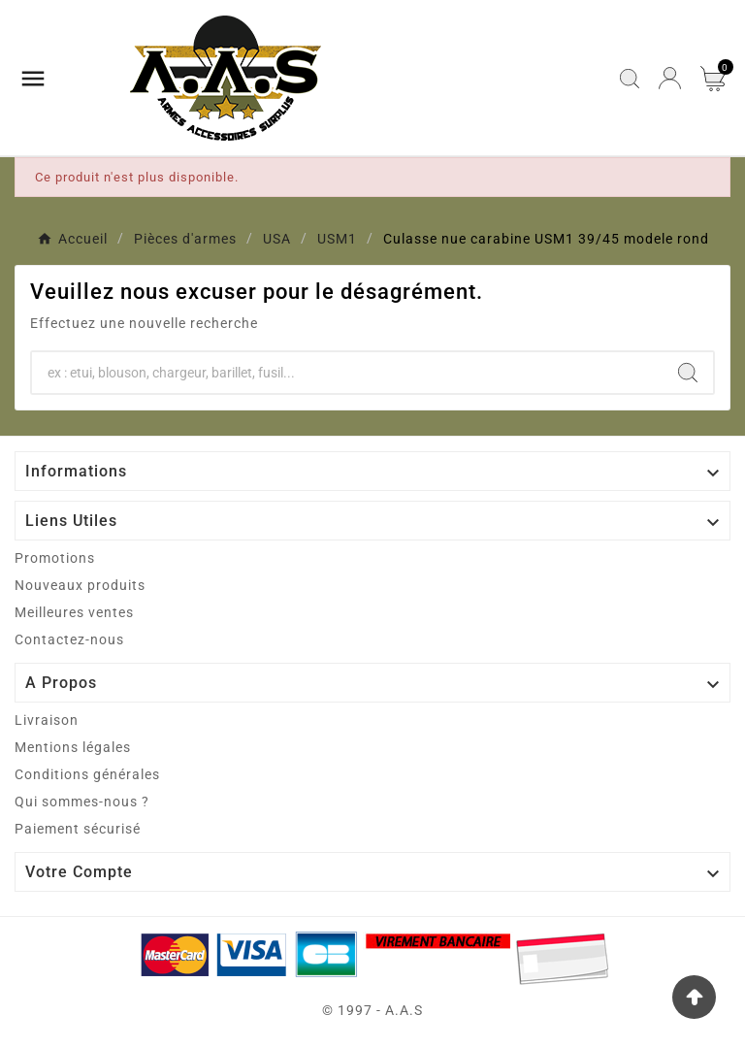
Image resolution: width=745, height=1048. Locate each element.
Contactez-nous (69, 639)
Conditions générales (87, 774)
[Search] (687, 372)
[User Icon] (670, 78)
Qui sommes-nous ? (82, 801)
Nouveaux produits (80, 585)
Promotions (55, 558)
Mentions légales (73, 747)
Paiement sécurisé (78, 828)
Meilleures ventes (74, 612)
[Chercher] (347, 372)
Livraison (47, 720)
